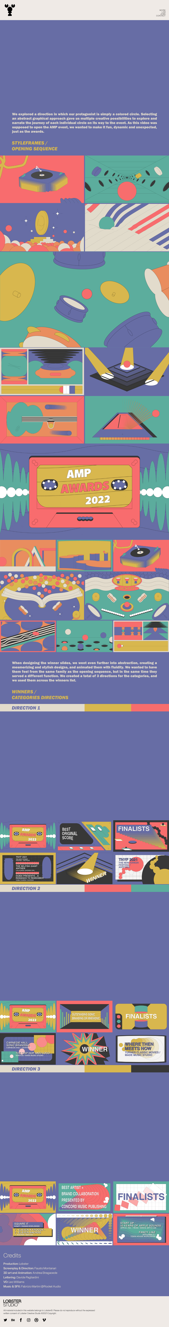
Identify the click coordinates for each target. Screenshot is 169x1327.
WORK (162, 10)
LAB (164, 12)
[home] (9, 10)
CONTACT (161, 16)
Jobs (163, 14)
